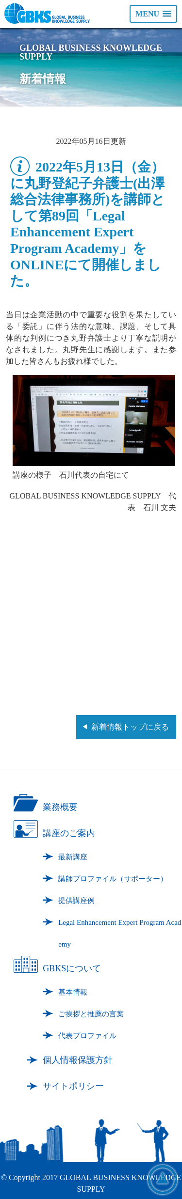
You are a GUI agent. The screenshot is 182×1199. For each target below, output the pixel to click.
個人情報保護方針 (78, 1060)
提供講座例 (76, 900)
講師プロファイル (112, 879)
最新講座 (72, 857)
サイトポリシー (73, 1086)
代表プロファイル (87, 1036)
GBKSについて (72, 968)
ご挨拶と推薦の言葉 (91, 1014)
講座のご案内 (69, 833)
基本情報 (72, 992)
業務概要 (60, 807)
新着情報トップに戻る (130, 727)
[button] (153, 14)
